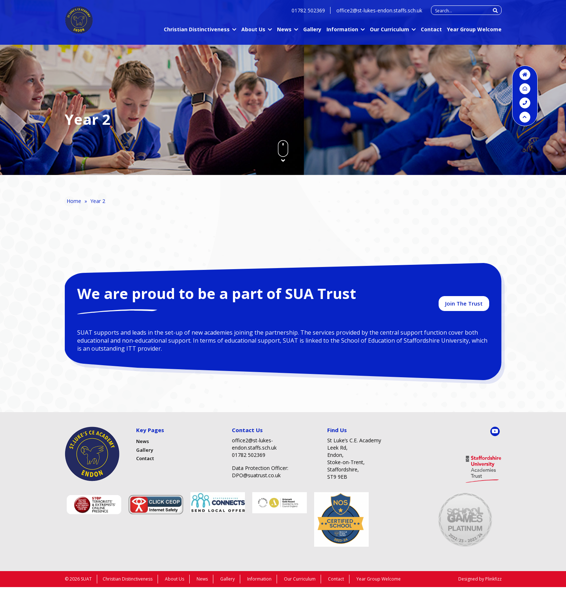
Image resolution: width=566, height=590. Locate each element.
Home (74, 201)
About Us (253, 33)
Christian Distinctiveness (197, 33)
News (284, 33)
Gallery (312, 33)
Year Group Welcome (474, 33)
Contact (431, 33)
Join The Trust (464, 305)
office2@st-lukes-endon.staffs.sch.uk (379, 14)
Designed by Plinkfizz (480, 582)
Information (342, 33)
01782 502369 (308, 14)
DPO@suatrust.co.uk (256, 478)
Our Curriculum (389, 33)
